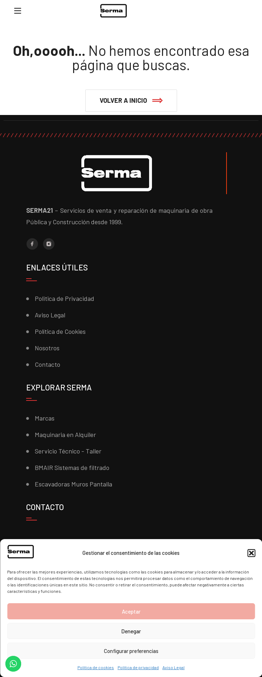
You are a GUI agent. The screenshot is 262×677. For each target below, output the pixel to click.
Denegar (131, 631)
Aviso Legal (173, 667)
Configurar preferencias (131, 651)
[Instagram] (49, 244)
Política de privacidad (138, 667)
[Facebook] (32, 244)
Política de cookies (95, 667)
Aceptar (131, 611)
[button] (251, 553)
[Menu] (17, 10)
